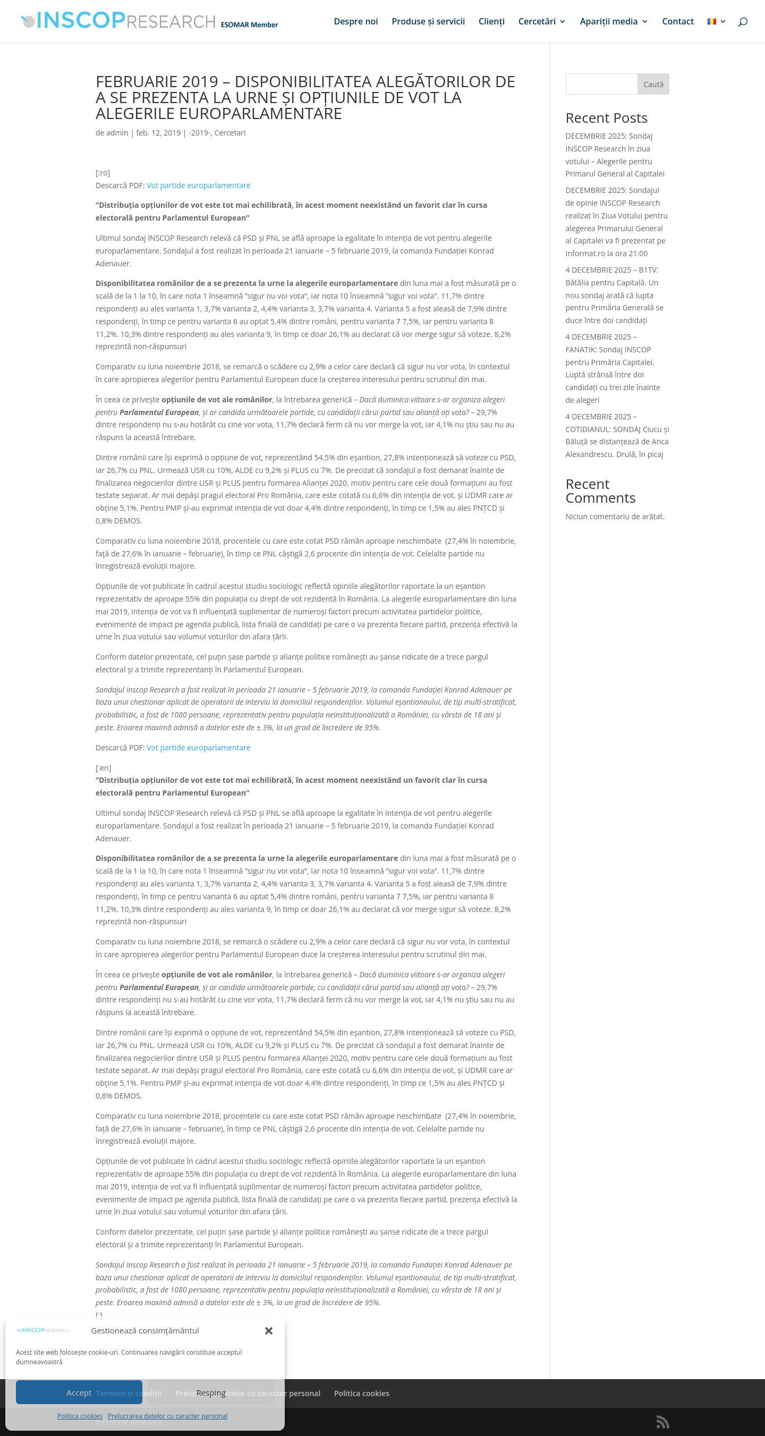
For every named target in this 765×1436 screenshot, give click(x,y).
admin (117, 133)
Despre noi (356, 22)
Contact (678, 22)
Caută (653, 84)
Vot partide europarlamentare (199, 185)
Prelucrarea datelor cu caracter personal (167, 1416)
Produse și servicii (428, 22)
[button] (269, 1330)
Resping (210, 1392)
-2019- (199, 133)
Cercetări (537, 22)
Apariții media (609, 22)
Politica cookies (80, 1416)
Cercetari (230, 133)
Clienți (492, 22)
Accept (79, 1392)
